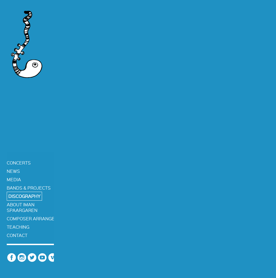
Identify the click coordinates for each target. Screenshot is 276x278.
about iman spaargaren (22, 207)
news (13, 171)
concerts (19, 163)
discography (24, 196)
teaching (18, 227)
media (14, 179)
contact (17, 235)
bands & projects (29, 188)
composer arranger (32, 218)
